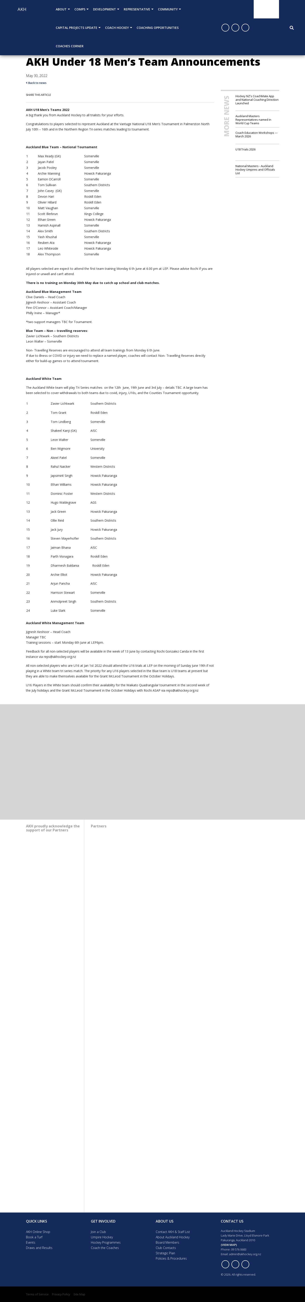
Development (104, 9)
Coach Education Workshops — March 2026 (256, 134)
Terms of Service (37, 1294)
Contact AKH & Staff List (173, 1232)
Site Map (79, 1294)
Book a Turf (34, 1237)
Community (168, 9)
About (61, 9)
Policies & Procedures (171, 1258)
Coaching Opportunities (158, 28)
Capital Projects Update (76, 28)
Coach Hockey (117, 28)
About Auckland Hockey (172, 1237)
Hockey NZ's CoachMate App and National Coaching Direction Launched (257, 99)
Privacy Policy (61, 1294)
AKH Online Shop (38, 1232)
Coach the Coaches (105, 1248)
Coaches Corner (70, 46)
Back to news (36, 83)
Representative (137, 9)
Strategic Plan (165, 1253)
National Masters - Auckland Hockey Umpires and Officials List (255, 169)
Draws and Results (39, 1248)
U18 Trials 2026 (245, 149)
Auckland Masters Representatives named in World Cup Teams (253, 119)
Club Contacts (166, 1248)
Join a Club (98, 1232)
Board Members (167, 1242)
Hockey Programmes (106, 1242)
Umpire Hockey (102, 1237)
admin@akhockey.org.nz (245, 1254)
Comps (79, 9)
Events (30, 1242)
